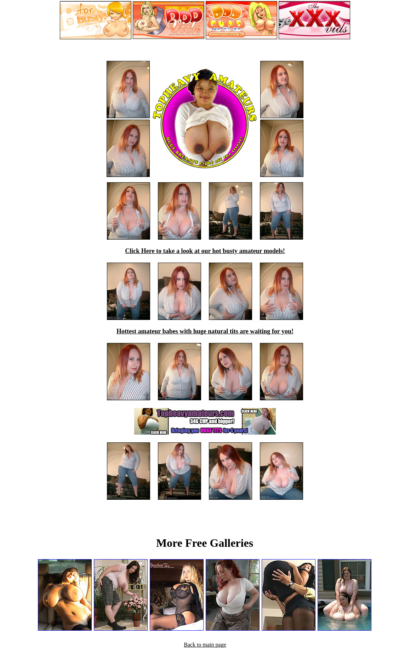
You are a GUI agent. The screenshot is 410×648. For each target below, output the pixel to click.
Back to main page (205, 645)
